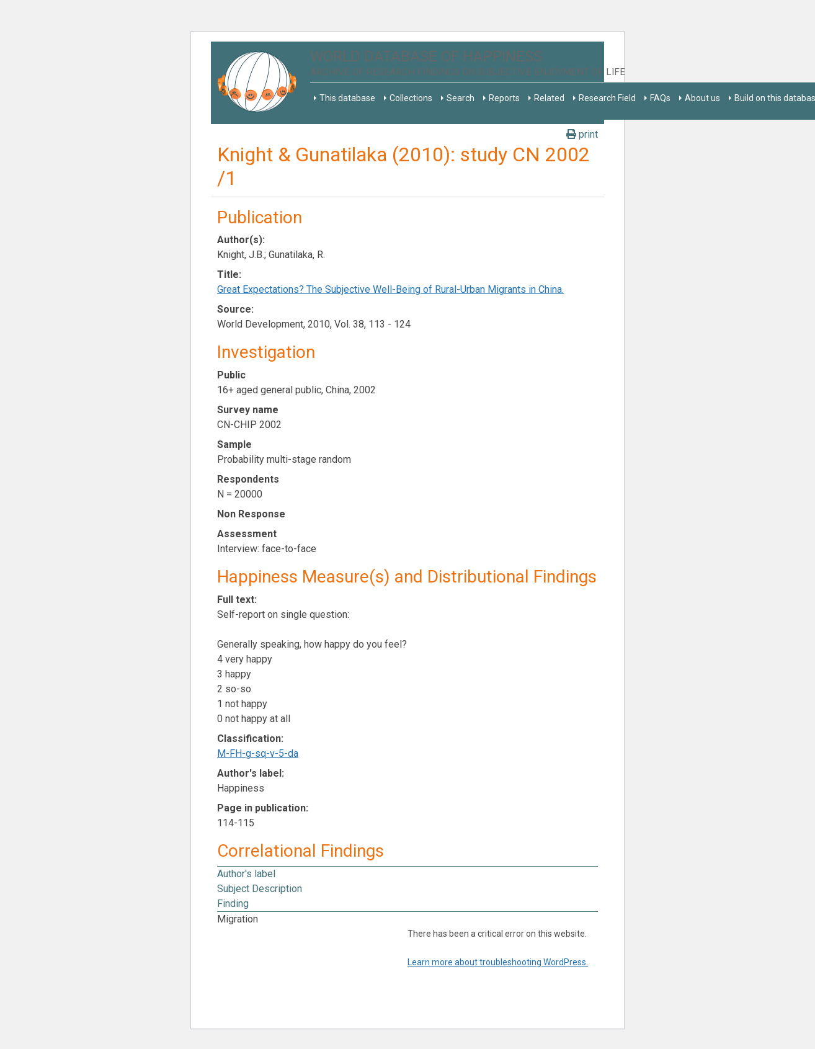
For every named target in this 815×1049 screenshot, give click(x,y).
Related (549, 98)
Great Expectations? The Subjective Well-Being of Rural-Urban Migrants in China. (390, 289)
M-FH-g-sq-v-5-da (257, 753)
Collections (411, 98)
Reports (504, 98)
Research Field (607, 98)
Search (460, 98)
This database (347, 98)
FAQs (660, 98)
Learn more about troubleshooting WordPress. (498, 962)
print (582, 134)
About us (702, 98)
